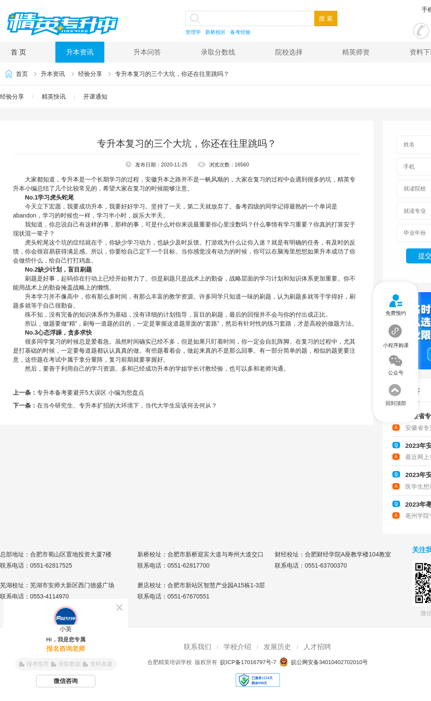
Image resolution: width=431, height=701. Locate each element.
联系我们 (197, 646)
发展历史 (277, 646)
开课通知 (95, 96)
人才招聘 (317, 646)
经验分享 (90, 73)
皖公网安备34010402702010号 (328, 662)
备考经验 (240, 32)
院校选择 (289, 52)
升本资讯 (80, 52)
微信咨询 (66, 680)
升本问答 (147, 52)
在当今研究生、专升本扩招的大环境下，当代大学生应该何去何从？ (127, 405)
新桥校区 (215, 32)
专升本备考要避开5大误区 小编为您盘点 (90, 392)
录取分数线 (218, 52)
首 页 (18, 52)
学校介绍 (237, 646)
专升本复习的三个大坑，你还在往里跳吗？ (172, 73)
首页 (22, 73)
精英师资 (356, 52)
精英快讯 (54, 96)
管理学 (193, 32)
